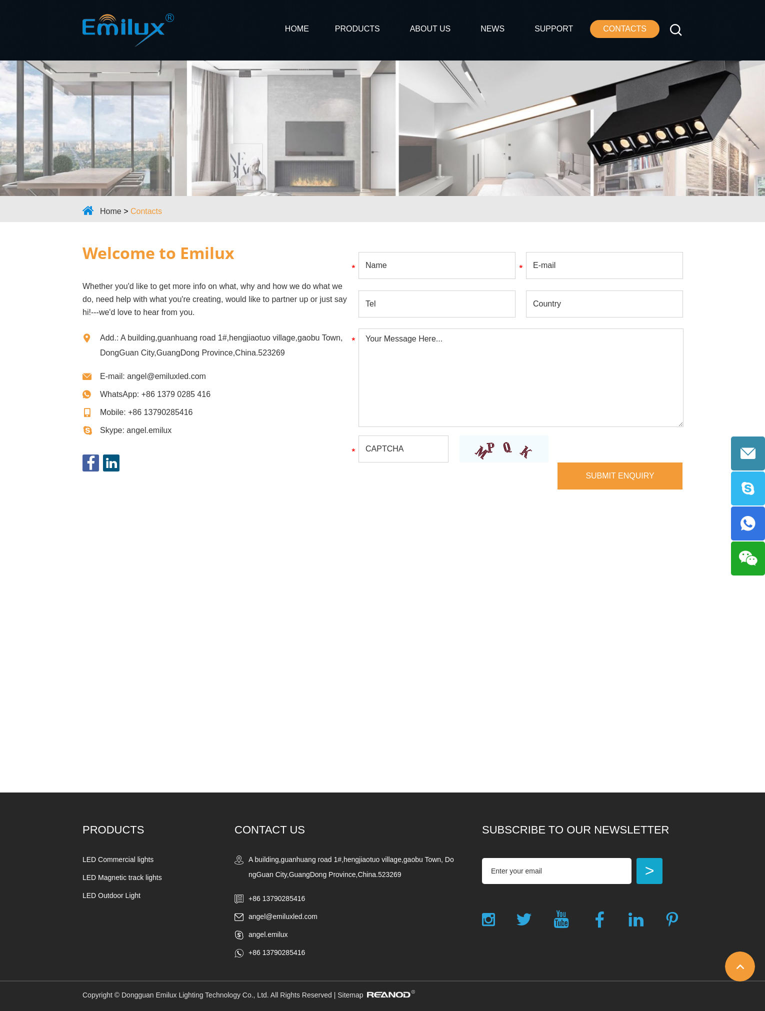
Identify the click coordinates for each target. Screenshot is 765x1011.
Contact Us (269, 830)
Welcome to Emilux (158, 253)
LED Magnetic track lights (122, 878)
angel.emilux (149, 430)
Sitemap (350, 995)
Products (357, 28)
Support (553, 28)
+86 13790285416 (276, 952)
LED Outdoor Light (111, 896)
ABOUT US (430, 28)
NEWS (492, 28)
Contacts (624, 28)
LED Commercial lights (118, 860)
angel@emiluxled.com (166, 376)
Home (297, 28)
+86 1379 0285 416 (176, 394)
